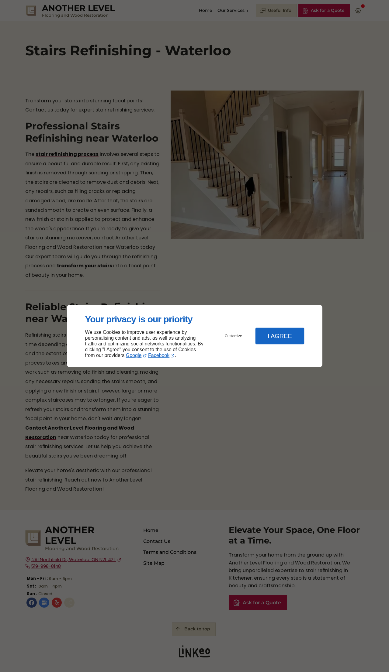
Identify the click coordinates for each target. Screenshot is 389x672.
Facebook (158, 355)
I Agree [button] (280, 336)
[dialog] (194, 336)
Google (134, 355)
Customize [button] (233, 336)
